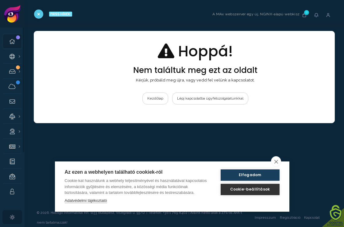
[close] (276, 161)
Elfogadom (250, 174)
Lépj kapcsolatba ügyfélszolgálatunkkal (210, 98)
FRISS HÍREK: (60, 14)
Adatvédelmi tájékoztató (86, 200)
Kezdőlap (155, 98)
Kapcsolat (318, 218)
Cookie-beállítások (250, 189)
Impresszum (265, 218)
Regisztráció (290, 218)
